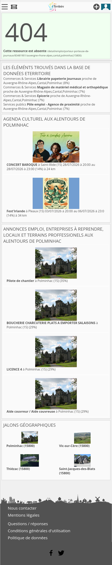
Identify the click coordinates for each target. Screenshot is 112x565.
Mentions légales (23, 515)
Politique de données (28, 537)
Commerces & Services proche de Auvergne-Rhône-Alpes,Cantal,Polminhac (49, 80)
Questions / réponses (28, 523)
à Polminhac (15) (33, 281)
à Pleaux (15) (25, 211)
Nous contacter (22, 508)
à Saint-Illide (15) (34, 165)
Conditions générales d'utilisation (39, 530)
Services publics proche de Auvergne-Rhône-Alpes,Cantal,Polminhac (49, 106)
